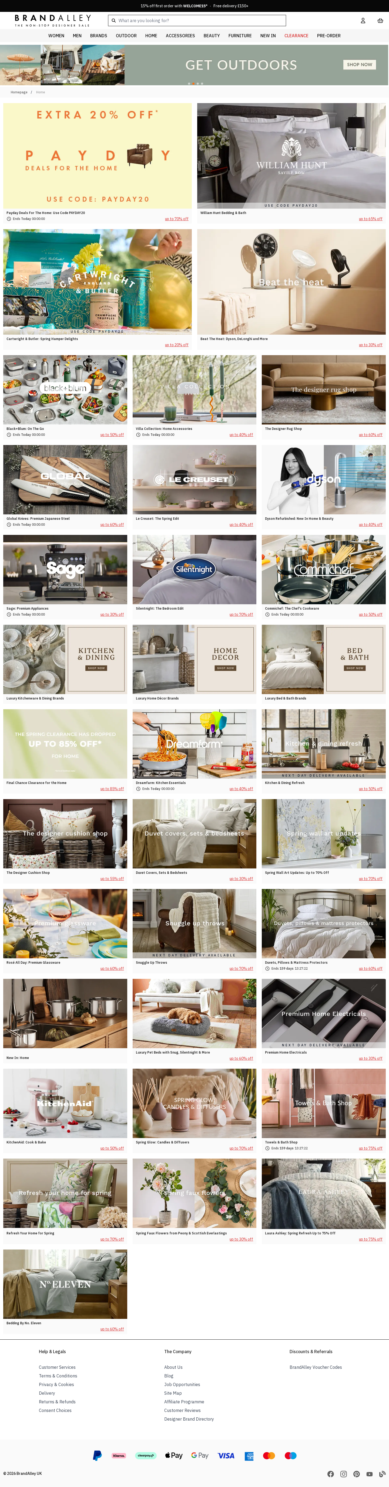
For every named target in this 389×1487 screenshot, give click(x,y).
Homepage (19, 92)
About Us (173, 1367)
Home (40, 92)
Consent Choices (55, 1410)
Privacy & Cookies (56, 1384)
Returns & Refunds (57, 1401)
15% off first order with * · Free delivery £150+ (195, 6)
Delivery (47, 1393)
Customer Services (57, 1367)
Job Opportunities (182, 1384)
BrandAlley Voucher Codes (316, 1367)
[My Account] (363, 20)
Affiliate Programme (184, 1401)
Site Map (173, 1393)
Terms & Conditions (58, 1376)
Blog (168, 1376)
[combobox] (226, 20)
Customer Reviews (182, 1410)
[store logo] (48, 20)
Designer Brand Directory (189, 1419)
